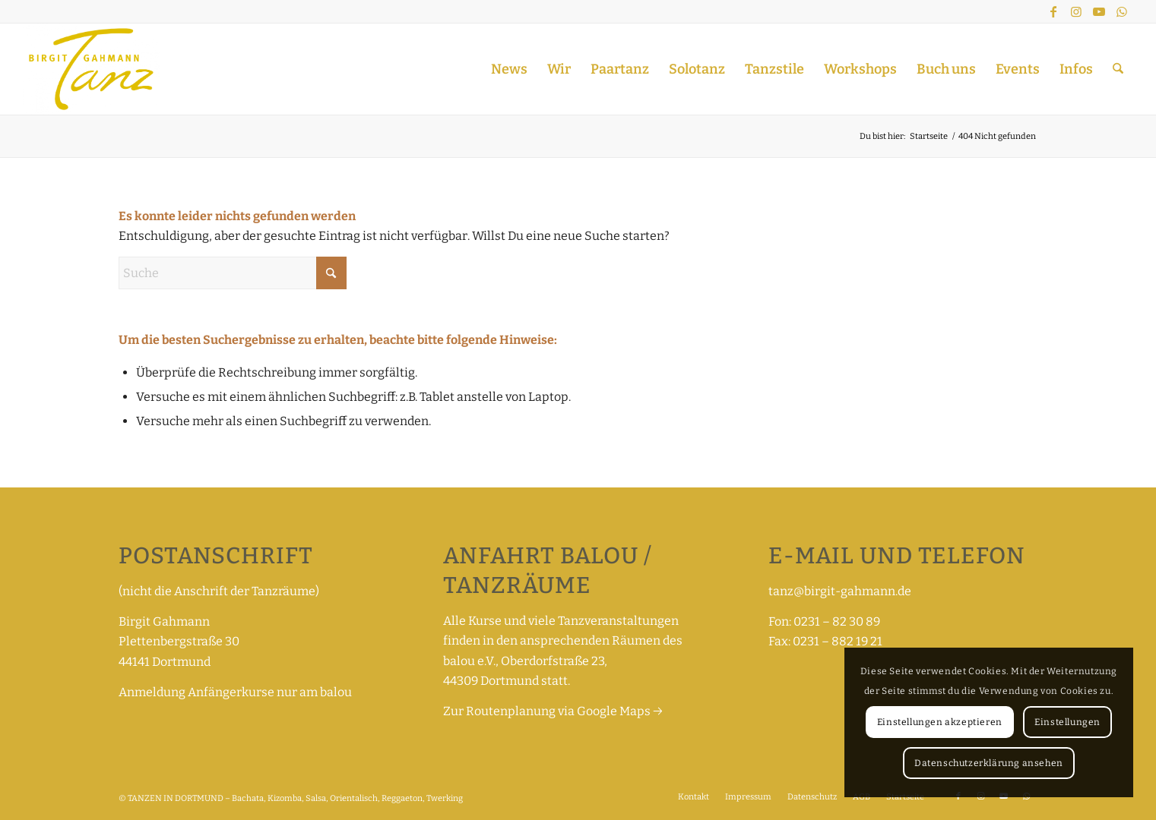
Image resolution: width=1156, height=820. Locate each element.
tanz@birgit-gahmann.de (839, 591)
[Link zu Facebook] (1053, 11)
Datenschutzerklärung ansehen (988, 763)
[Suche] (1118, 69)
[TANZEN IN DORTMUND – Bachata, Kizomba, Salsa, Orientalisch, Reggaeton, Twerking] (91, 69)
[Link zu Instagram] (1076, 11)
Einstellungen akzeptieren (939, 722)
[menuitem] (509, 69)
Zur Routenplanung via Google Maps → (553, 711)
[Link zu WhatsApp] (1121, 11)
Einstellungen (1067, 722)
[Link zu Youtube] (1099, 11)
